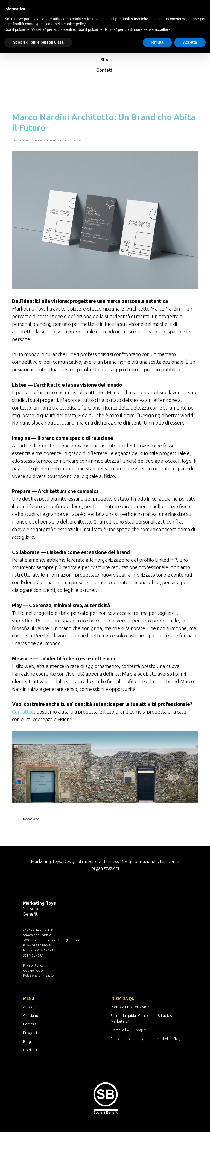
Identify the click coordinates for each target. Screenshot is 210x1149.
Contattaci (29, 729)
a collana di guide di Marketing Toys (152, 1055)
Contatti (105, 70)
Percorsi (30, 1041)
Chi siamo (31, 1032)
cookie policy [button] (74, 24)
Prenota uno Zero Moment (133, 1023)
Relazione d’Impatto (38, 992)
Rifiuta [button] (157, 42)
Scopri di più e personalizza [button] (38, 42)
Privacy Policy (33, 982)
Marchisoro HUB (41, 946)
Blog (105, 59)
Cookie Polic (32, 987)
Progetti (30, 1049)
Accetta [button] (190, 42)
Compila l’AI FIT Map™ (128, 1047)
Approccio (32, 1023)
